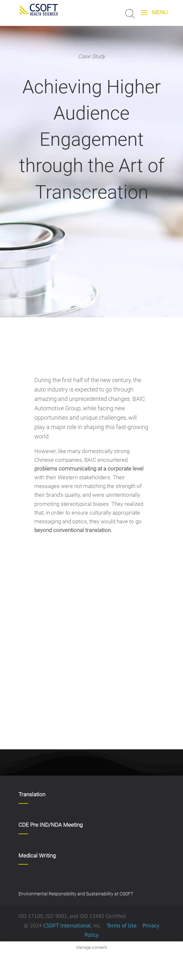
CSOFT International (67, 925)
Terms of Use (121, 925)
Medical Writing (37, 855)
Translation (31, 794)
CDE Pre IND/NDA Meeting (50, 825)
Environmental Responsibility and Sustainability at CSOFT (75, 893)
